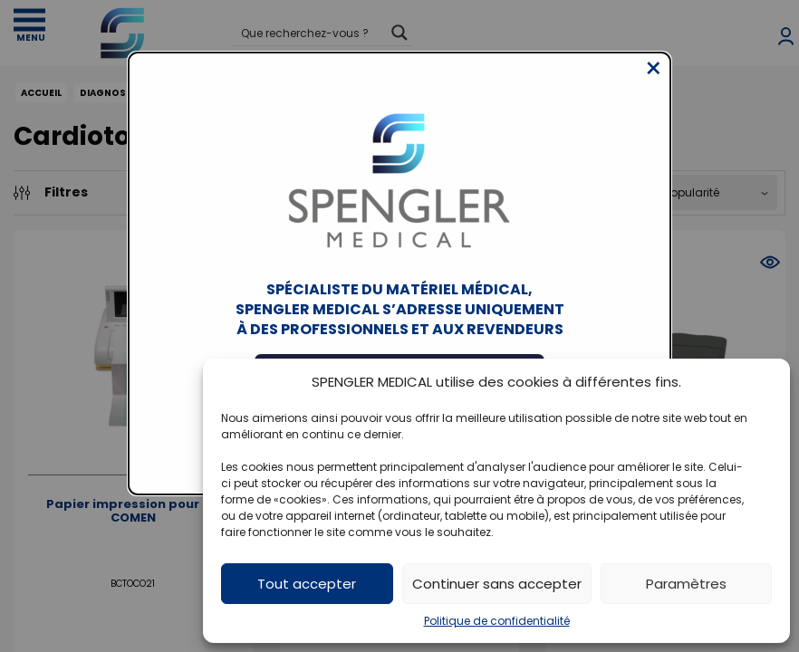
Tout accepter (306, 583)
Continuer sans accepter (497, 583)
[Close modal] (653, 82)
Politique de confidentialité (497, 620)
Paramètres (686, 583)
